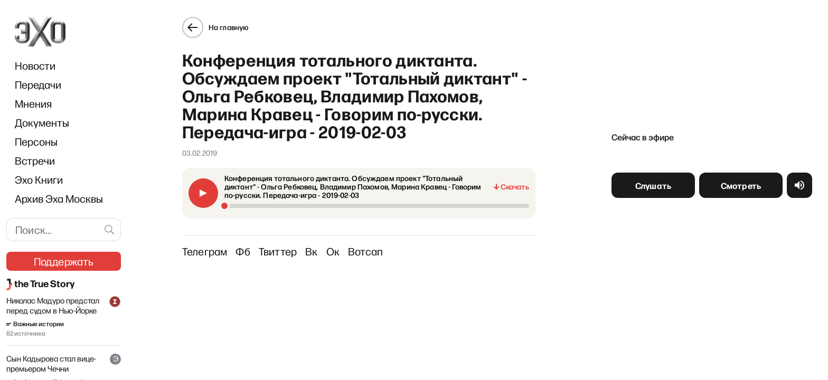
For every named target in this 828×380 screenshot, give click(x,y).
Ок (333, 251)
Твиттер (278, 251)
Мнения (33, 103)
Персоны (36, 141)
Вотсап (365, 251)
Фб (243, 251)
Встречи (35, 160)
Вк (311, 251)
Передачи (38, 84)
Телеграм (205, 251)
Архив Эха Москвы (59, 198)
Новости (35, 65)
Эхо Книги (39, 179)
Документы (42, 122)
